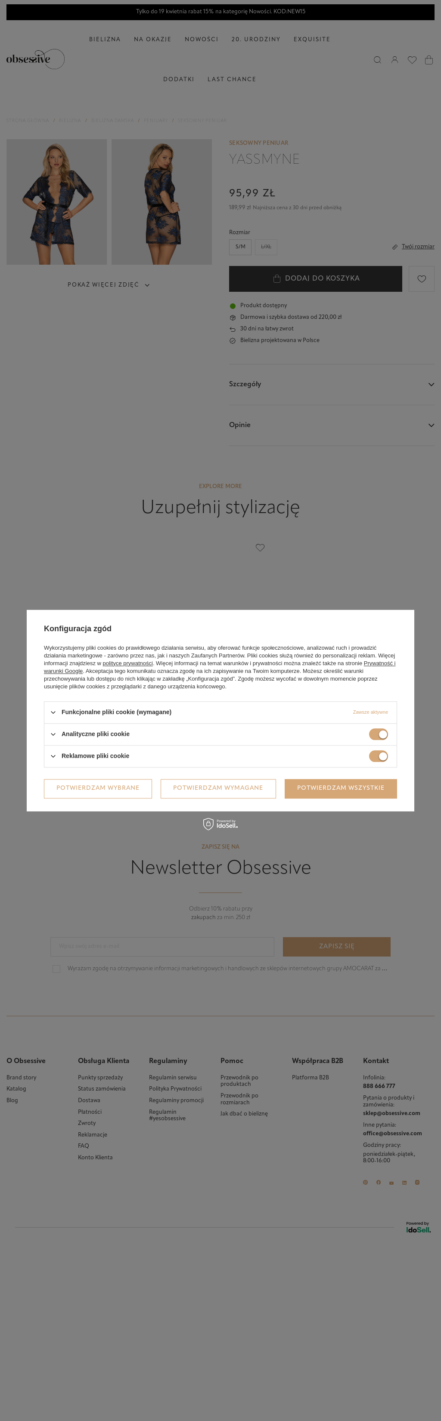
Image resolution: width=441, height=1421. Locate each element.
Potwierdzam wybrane (98, 788)
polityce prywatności (128, 663)
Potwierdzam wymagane (218, 788)
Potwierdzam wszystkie (341, 788)
